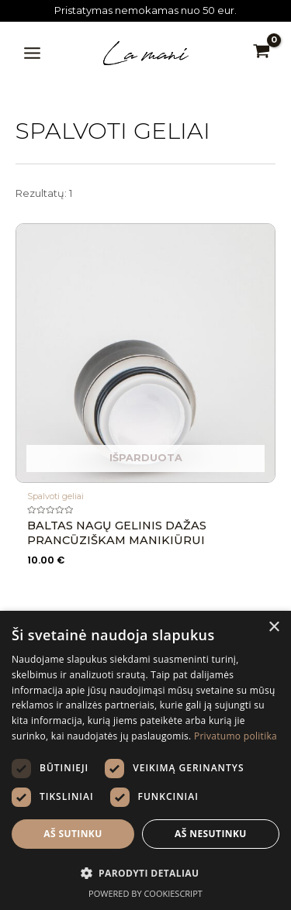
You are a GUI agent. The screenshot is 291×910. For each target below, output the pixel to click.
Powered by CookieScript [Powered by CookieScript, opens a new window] (145, 893)
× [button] (273, 627)
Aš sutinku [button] (72, 833)
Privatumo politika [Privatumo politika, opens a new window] (235, 736)
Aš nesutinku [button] (211, 833)
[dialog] (145, 760)
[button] (145, 873)
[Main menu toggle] (32, 53)
